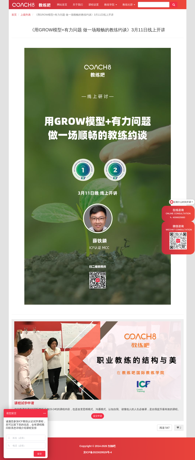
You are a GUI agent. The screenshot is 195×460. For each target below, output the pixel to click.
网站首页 (62, 4)
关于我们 (78, 4)
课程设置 (93, 4)
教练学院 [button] (110, 4)
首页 (14, 14)
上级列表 (26, 14)
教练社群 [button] (128, 4)
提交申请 (97, 416)
